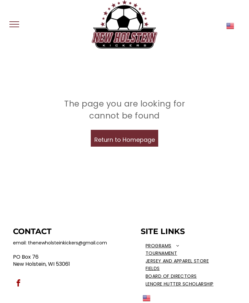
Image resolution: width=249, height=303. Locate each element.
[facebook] (18, 284)
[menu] (14, 24)
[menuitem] (181, 246)
